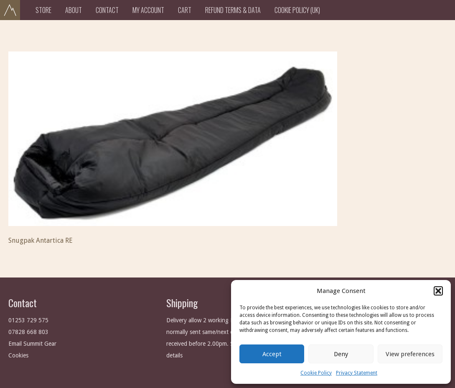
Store (43, 10)
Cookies (18, 355)
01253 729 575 (28, 320)
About (73, 10)
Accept (272, 354)
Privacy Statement (356, 373)
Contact (107, 10)
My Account (148, 10)
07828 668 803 (28, 332)
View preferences (410, 354)
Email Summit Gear (32, 343)
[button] (438, 291)
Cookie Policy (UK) (297, 10)
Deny (341, 354)
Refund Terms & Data (233, 10)
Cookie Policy (316, 373)
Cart (184, 10)
